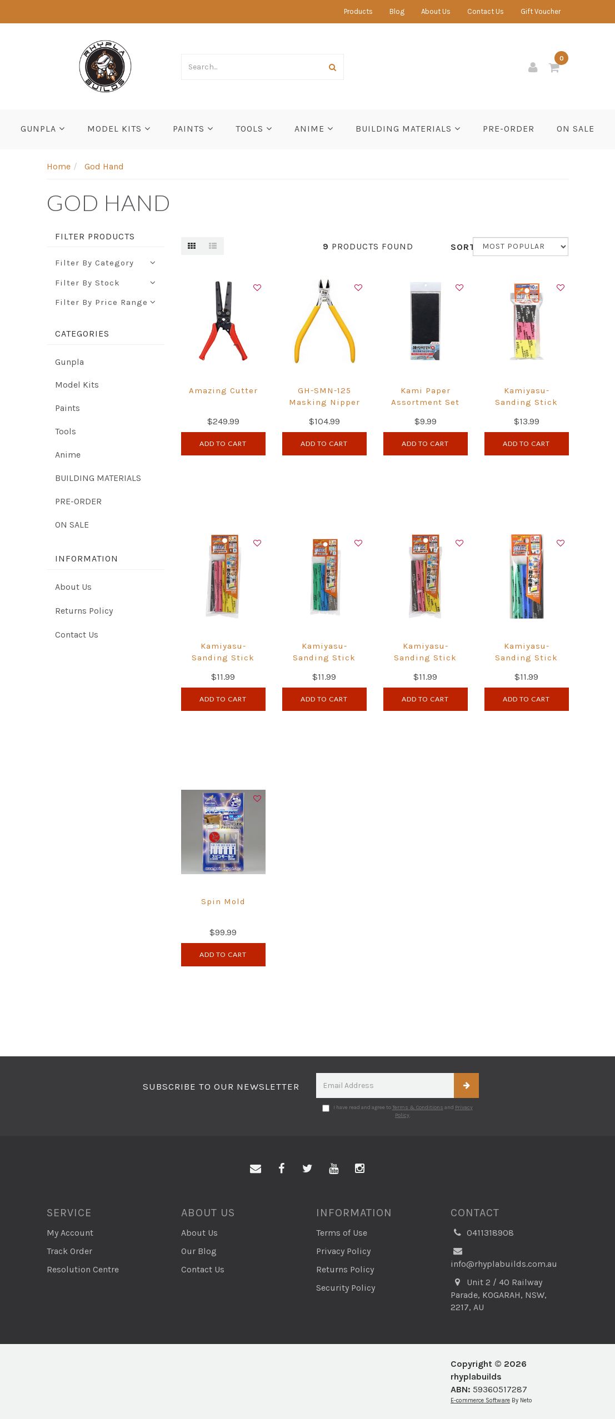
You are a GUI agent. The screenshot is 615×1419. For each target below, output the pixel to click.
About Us (436, 11)
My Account (70, 1232)
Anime (313, 128)
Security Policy (345, 1287)
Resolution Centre (83, 1269)
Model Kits (119, 128)
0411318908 (482, 1233)
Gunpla (43, 128)
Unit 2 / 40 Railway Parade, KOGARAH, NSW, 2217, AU (499, 1294)
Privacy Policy (343, 1251)
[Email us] (255, 1169)
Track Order (69, 1251)
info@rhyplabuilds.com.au (504, 1257)
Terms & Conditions (417, 1107)
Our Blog (199, 1251)
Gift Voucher (541, 11)
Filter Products (95, 237)
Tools (254, 128)
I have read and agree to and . (397, 1111)
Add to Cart (223, 443)
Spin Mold (223, 901)
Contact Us (485, 11)
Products (358, 11)
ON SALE (575, 128)
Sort (457, 247)
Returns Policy (84, 610)
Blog (396, 11)
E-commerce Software (480, 1400)
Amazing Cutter (223, 390)
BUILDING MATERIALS (408, 128)
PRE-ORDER (508, 128)
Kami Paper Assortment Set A (425, 402)
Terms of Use (341, 1232)
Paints (193, 128)
